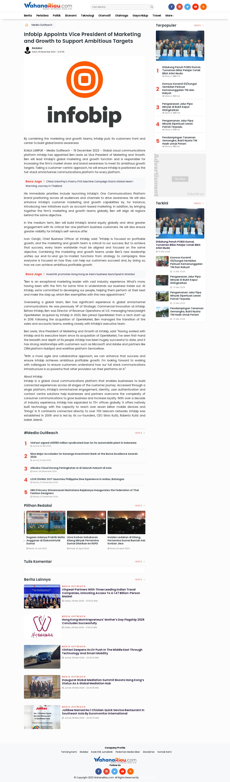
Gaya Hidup (140, 15)
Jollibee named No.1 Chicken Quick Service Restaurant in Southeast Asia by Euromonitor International (103, 711)
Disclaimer (149, 751)
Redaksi (37, 48)
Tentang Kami (69, 751)
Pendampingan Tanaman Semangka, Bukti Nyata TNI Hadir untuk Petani (179, 140)
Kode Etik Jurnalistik (102, 751)
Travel (157, 15)
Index (140, 432)
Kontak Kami (165, 751)
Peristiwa (42, 15)
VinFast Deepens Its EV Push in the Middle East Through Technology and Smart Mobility (103, 651)
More (168, 15)
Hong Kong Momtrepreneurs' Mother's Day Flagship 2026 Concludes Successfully (100, 621)
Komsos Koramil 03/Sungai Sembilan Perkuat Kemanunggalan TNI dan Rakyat (179, 88)
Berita (28, 15)
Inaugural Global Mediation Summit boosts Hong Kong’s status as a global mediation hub (98, 681)
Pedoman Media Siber (128, 751)
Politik (57, 15)
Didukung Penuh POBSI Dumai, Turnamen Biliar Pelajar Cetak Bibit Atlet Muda (181, 70)
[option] (44, 532)
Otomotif (104, 15)
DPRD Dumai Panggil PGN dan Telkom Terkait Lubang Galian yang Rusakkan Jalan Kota (84, 540)
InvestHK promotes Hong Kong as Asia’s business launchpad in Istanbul (90, 274)
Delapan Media (147, 777)
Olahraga (121, 15)
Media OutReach (41, 25)
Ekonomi (70, 15)
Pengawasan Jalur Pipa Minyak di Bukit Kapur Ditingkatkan (177, 107)
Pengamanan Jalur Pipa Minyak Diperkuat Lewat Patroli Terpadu (177, 124)
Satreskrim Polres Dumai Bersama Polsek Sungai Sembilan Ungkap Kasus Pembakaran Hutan (40, 541)
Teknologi (87, 15)
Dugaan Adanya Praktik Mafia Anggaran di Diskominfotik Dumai (125, 540)
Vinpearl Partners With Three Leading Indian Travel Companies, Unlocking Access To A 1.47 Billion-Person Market (101, 592)
